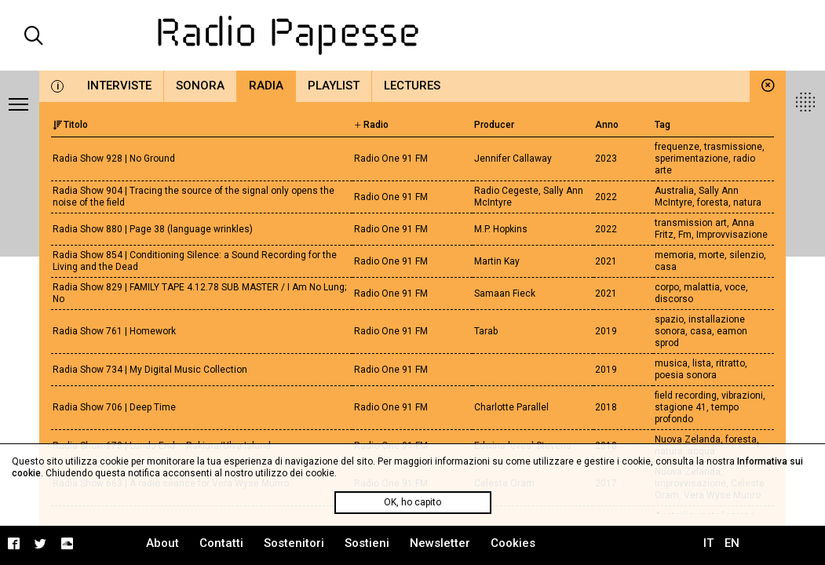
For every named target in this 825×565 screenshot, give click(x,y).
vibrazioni (742, 395)
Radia (266, 85)
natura (747, 202)
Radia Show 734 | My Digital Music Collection (150, 369)
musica (671, 363)
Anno (607, 124)
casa (666, 266)
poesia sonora (686, 375)
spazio (669, 319)
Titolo (70, 124)
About (162, 543)
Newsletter (440, 543)
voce (735, 287)
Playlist (334, 85)
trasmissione (733, 146)
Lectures (412, 85)
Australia (674, 190)
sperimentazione (691, 158)
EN (732, 543)
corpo (667, 287)
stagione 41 (680, 407)
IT (708, 543)
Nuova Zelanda (688, 439)
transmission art (691, 222)
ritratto (730, 363)
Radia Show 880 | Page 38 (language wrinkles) (153, 229)
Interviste (119, 85)
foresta (712, 202)
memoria (674, 255)
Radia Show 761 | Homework (114, 331)
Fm (685, 234)
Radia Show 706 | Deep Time (114, 407)
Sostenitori (294, 543)
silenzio (746, 255)
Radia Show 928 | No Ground (114, 158)
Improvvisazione (732, 234)
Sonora (200, 85)
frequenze (677, 146)
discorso (674, 298)
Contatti (221, 543)
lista (701, 363)
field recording (686, 395)
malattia (702, 287)
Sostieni (367, 543)
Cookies (513, 543)
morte (712, 255)
